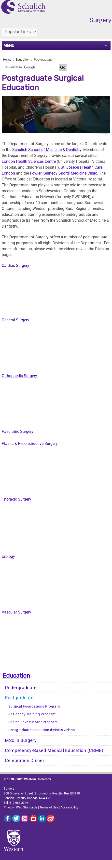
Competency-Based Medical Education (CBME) (54, 750)
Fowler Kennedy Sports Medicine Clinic (63, 173)
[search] (30, 67)
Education (22, 59)
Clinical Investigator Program (32, 722)
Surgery (9, 788)
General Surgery (15, 320)
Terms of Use (49, 807)
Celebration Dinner (24, 760)
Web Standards (26, 807)
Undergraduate (21, 687)
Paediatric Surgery (17, 431)
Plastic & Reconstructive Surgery (30, 443)
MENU (8, 45)
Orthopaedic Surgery (19, 375)
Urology (8, 556)
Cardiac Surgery (15, 265)
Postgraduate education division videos (41, 730)
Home (7, 59)
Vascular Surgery (16, 612)
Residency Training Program (32, 714)
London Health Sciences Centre (29, 161)
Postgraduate (19, 697)
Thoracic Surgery (16, 499)
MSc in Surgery (21, 740)
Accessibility (69, 807)
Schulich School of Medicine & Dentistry (46, 149)
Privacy (9, 807)
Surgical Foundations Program (34, 706)
